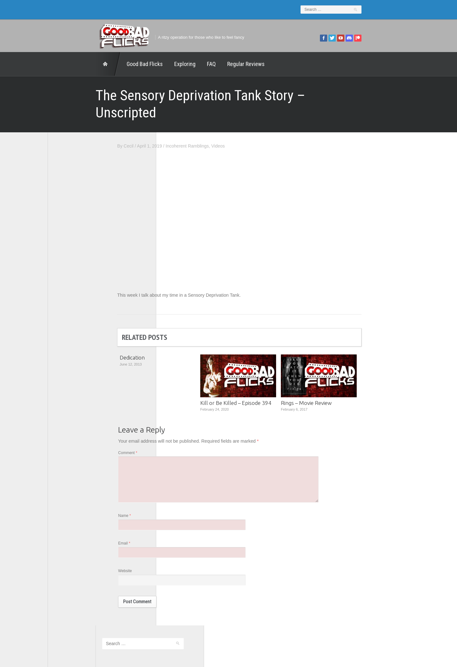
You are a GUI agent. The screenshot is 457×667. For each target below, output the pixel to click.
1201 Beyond (67, 231)
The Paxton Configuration (79, 318)
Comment (175, 437)
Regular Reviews (198, 64)
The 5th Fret (66, 283)
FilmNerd (63, 248)
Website (173, 560)
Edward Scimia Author (76, 239)
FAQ (163, 64)
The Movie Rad (69, 310)
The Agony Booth (71, 292)
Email (172, 531)
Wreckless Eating (71, 336)
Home (60, 64)
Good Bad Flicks (97, 64)
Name (172, 503)
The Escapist (67, 301)
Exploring (137, 64)
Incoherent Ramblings (235, 128)
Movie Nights (67, 275)
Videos (266, 128)
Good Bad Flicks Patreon (79, 266)
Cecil (176, 128)
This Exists (65, 327)
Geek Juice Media (72, 257)
